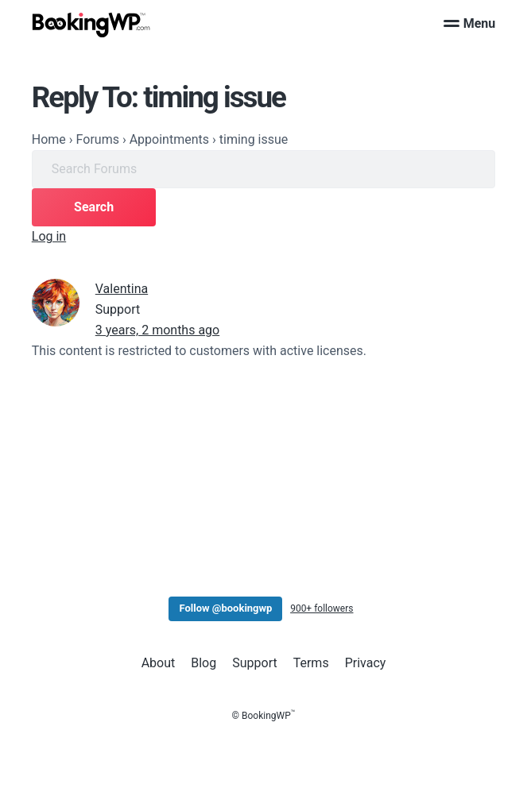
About (158, 662)
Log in (49, 236)
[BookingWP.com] (91, 25)
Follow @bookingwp (225, 608)
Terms (311, 662)
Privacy (365, 662)
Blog (203, 662)
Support (254, 662)
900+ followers (321, 608)
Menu (470, 23)
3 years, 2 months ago (157, 330)
